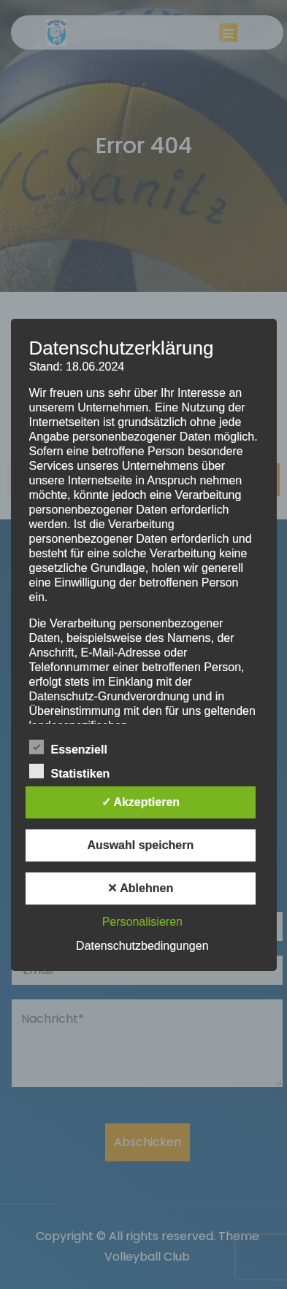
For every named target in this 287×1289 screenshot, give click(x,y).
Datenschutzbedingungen (142, 946)
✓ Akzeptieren (141, 802)
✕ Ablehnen (140, 888)
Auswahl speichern (140, 845)
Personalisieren (142, 922)
